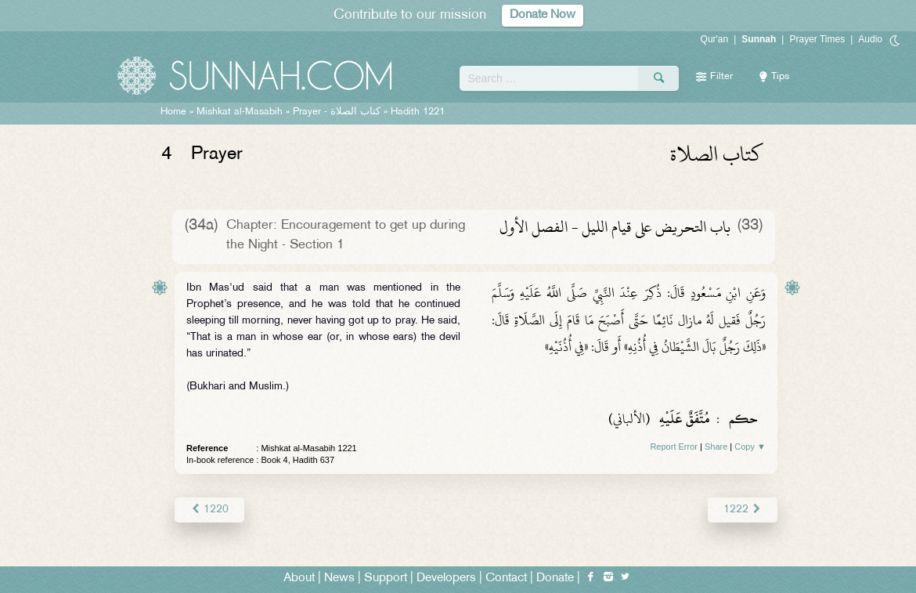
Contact (506, 578)
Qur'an (715, 39)
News (339, 578)
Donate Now (542, 15)
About (299, 578)
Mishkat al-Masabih (240, 112)
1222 (742, 509)
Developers (446, 578)
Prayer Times (817, 39)
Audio (870, 39)
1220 (209, 509)
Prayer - (336, 112)
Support (385, 578)
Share (716, 446)
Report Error (674, 446)
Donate (555, 578)
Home (173, 112)
